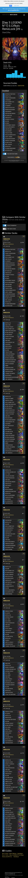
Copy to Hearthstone (9, 244)
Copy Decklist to (14, 157)
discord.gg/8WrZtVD (13, 10)
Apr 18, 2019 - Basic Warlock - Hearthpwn (12, 853)
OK (10, 5)
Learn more (16, 5)
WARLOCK (6, 239)
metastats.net (12, 873)
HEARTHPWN (21, 85)
